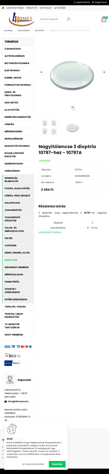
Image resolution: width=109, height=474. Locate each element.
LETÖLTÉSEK (60, 7)
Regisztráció (101, 2)
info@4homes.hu (18, 401)
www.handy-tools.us (50, 232)
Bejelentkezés (83, 2)
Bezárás (57, 464)
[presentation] (41, 72)
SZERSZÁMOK (24, 30)
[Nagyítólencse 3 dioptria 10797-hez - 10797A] (73, 72)
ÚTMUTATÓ (31, 7)
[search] (68, 20)
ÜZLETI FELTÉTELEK (15, 7)
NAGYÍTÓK (39, 30)
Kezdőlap (8, 30)
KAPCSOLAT (46, 7)
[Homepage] (3, 8)
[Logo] (21, 19)
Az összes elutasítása (33, 464)
